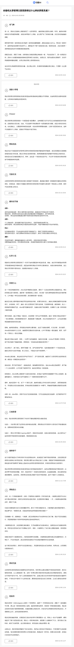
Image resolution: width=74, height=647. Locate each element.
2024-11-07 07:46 (60, 403)
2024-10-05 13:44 (60, 75)
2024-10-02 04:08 (60, 105)
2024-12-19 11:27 (60, 641)
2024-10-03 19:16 (60, 165)
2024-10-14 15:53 (60, 193)
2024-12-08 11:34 (60, 587)
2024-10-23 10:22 (60, 274)
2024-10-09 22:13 (60, 247)
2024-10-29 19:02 (60, 442)
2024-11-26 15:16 (60, 554)
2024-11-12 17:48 (60, 481)
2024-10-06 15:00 (60, 135)
